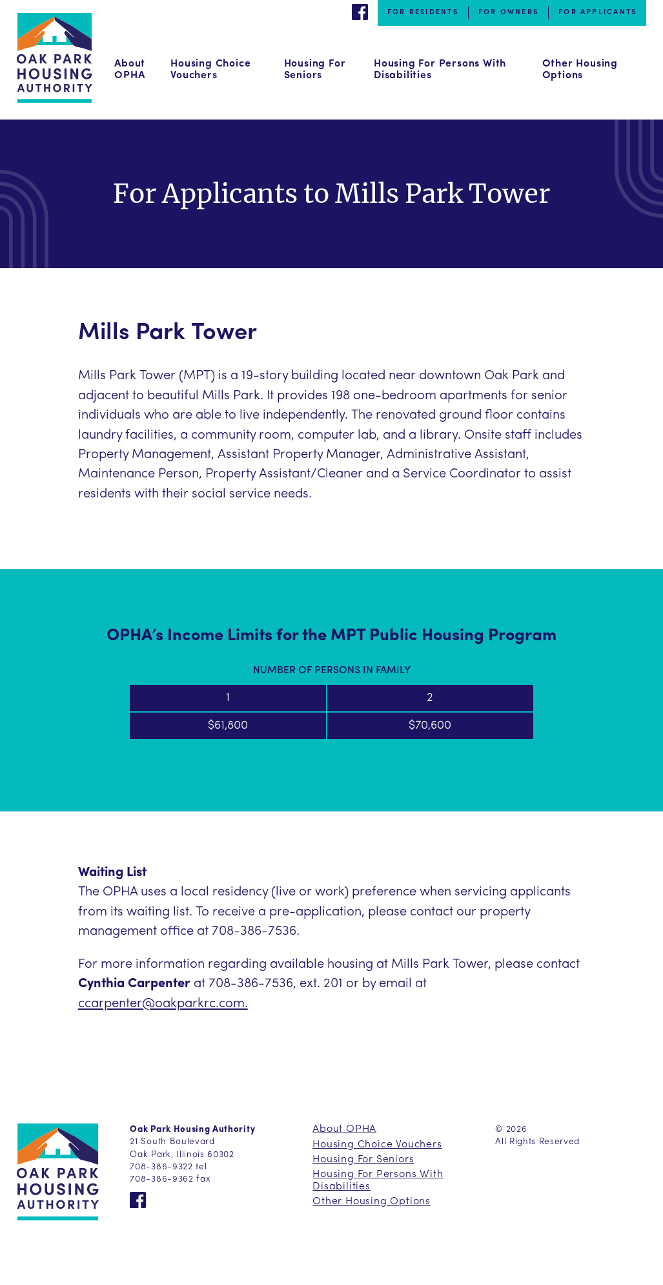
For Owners (508, 12)
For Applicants (597, 12)
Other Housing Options (580, 70)
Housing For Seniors (315, 70)
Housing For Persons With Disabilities (440, 70)
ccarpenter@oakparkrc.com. (163, 1004)
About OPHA (129, 70)
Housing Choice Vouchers (210, 70)
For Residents (422, 12)
